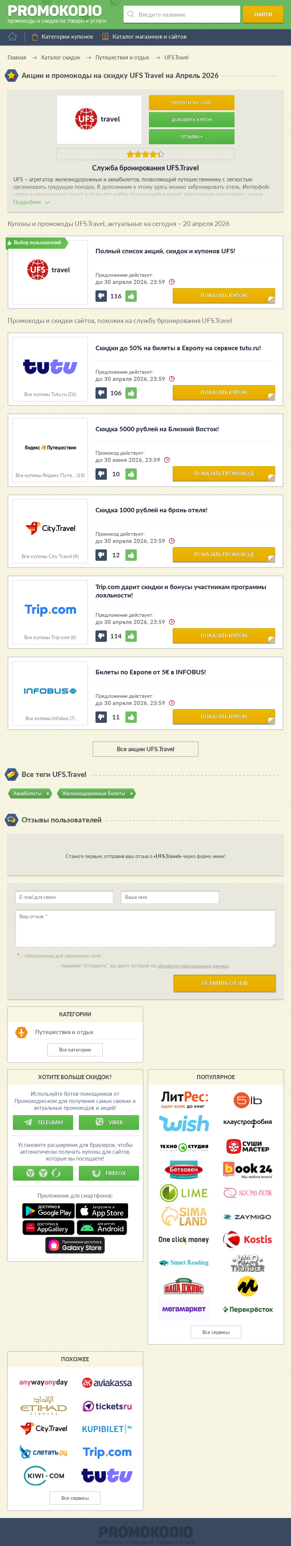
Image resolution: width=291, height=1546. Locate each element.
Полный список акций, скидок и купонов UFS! (165, 251)
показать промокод (224, 473)
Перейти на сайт (192, 102)
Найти (263, 14)
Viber (109, 1122)
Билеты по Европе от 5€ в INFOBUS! (150, 672)
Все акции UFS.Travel (145, 748)
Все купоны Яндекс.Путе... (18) (50, 475)
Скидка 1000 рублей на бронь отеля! (151, 510)
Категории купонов (67, 36)
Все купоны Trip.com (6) (50, 637)
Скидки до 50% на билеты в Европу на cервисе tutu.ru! (178, 348)
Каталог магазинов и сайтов (149, 36)
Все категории (75, 1050)
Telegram (43, 1122)
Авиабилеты (27, 793)
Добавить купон (192, 119)
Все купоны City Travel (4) (50, 556)
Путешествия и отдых (64, 1031)
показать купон (224, 295)
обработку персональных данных (192, 966)
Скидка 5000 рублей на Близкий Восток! (157, 429)
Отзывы (192, 136)
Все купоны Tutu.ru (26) (50, 394)
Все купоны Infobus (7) (50, 718)
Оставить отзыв (225, 983)
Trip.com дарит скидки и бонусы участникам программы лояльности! (180, 591)
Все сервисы (216, 1332)
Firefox (109, 1173)
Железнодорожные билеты (93, 793)
